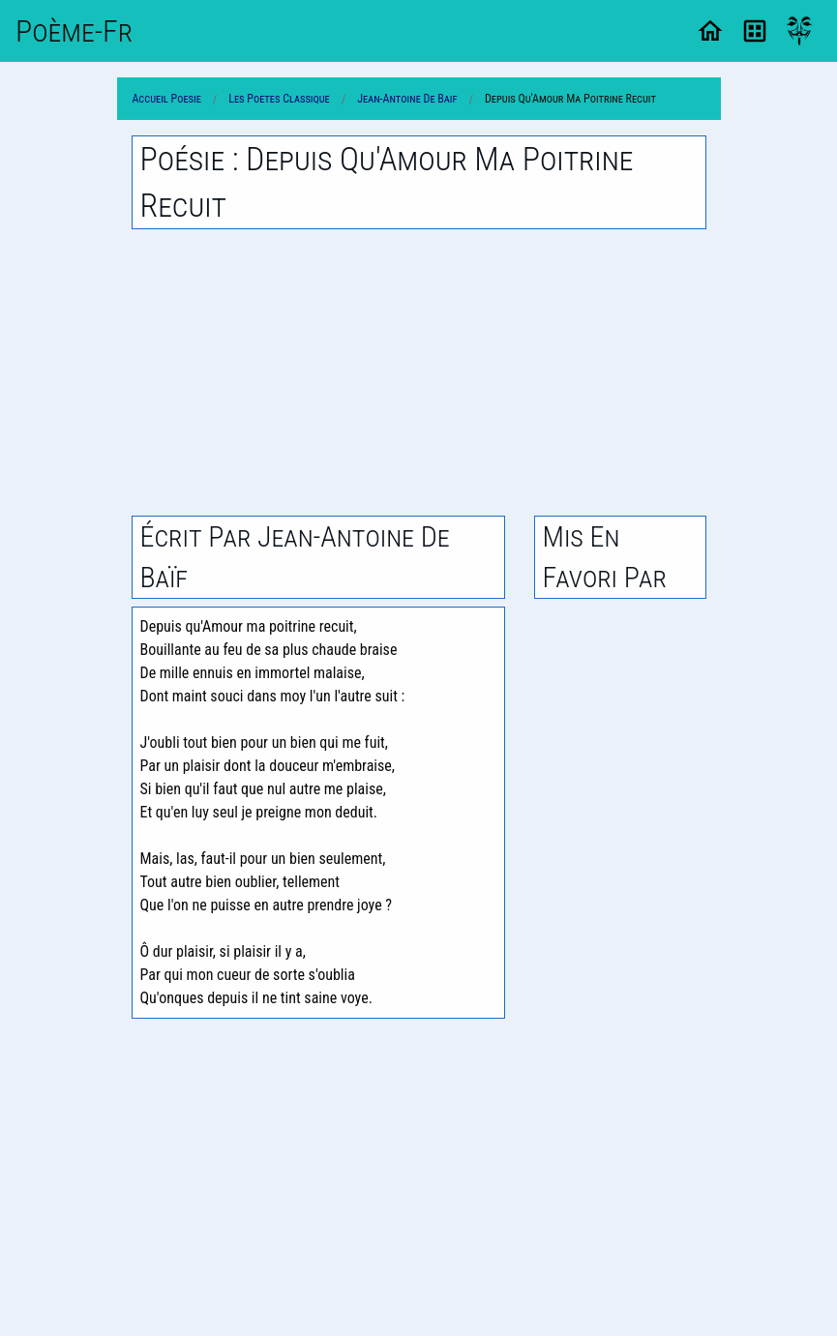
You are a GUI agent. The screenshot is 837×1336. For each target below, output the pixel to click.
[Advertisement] (419, 372)
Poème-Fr (74, 31)
